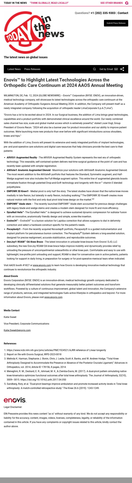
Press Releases (32, 69)
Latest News (14, 69)
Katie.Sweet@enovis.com (17, 330)
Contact (123, 13)
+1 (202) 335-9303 (103, 13)
